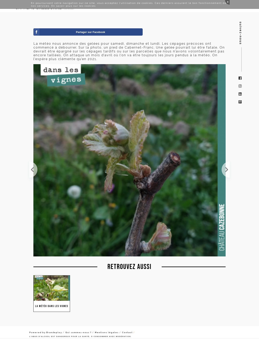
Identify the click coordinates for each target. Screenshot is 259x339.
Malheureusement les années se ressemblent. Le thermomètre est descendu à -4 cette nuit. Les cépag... (33, 170)
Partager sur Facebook (90, 32)
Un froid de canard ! (226, 170)
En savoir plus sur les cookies (73, 5)
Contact (127, 333)
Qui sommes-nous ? (78, 333)
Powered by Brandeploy (45, 333)
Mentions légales (107, 333)
